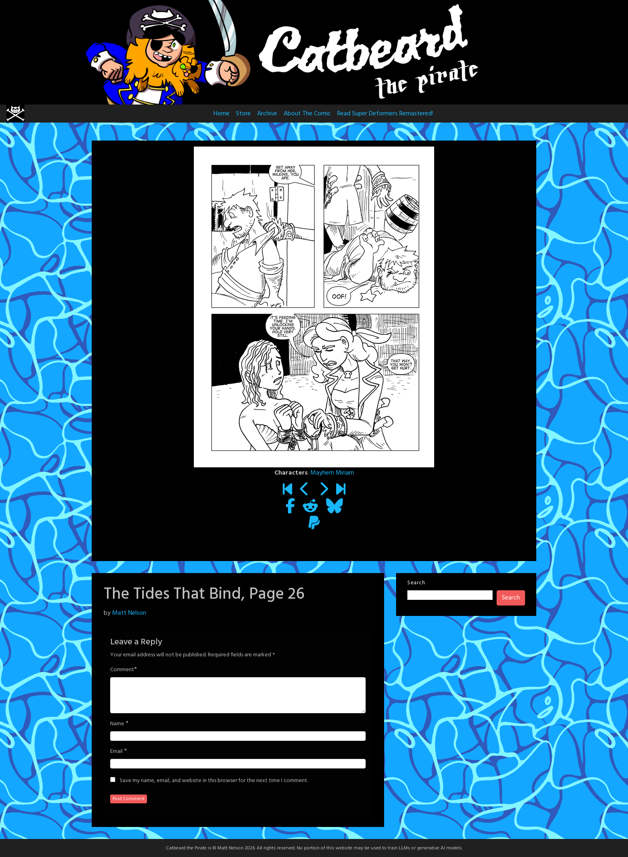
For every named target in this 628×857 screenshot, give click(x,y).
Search (416, 583)
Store (243, 114)
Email (116, 752)
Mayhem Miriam (332, 473)
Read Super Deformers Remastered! (385, 114)
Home (221, 114)
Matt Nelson (129, 613)
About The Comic (307, 114)
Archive (267, 114)
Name (117, 724)
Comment (122, 670)
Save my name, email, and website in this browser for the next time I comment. (214, 781)
